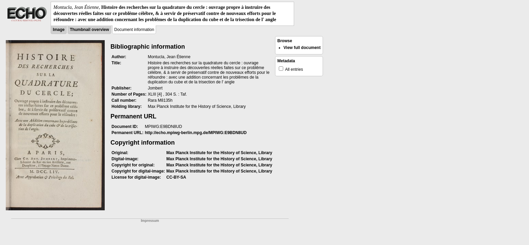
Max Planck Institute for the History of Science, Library (219, 152)
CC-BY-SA (176, 177)
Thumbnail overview (89, 29)
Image (59, 29)
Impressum (150, 221)
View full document (302, 47)
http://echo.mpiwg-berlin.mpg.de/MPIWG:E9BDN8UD (195, 132)
